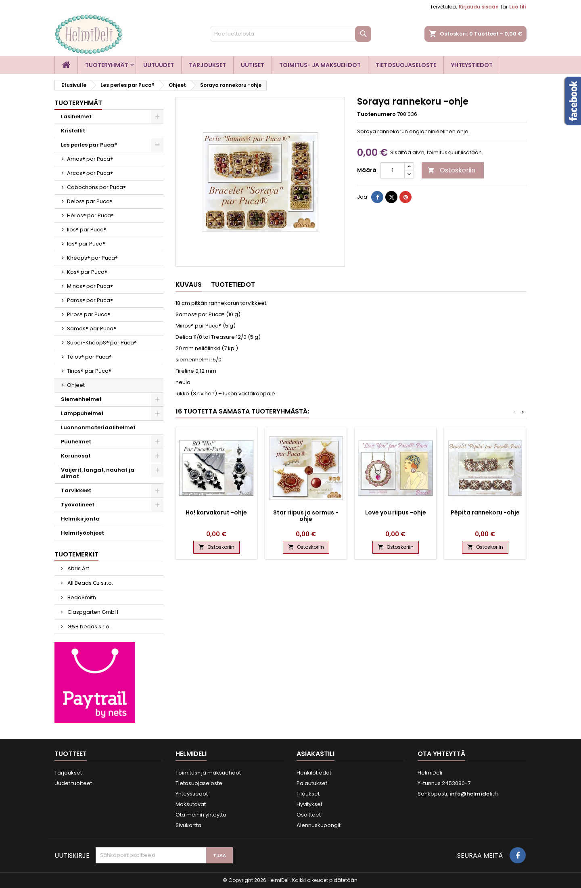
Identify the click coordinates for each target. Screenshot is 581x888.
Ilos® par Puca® (87, 229)
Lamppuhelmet (82, 413)
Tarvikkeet (76, 490)
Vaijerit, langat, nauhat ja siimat (97, 473)
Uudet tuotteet (73, 783)
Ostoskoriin (451, 170)
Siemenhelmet (81, 399)
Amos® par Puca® (90, 159)
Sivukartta (188, 825)
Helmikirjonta (80, 519)
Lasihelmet (76, 116)
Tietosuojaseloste (406, 65)
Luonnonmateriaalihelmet (98, 427)
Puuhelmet (76, 441)
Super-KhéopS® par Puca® (102, 342)
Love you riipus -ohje (395, 512)
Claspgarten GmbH (92, 612)
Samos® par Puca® (91, 328)
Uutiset (252, 65)
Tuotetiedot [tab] (233, 284)
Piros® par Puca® (89, 314)
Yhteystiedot (472, 65)
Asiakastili (315, 753)
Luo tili (517, 6)
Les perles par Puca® (89, 145)
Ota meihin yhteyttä (201, 815)
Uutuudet (158, 65)
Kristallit (73, 130)
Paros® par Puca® (90, 300)
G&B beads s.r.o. (88, 626)
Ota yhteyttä (441, 753)
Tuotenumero (376, 114)
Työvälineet (77, 504)
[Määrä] (392, 170)
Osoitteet (309, 815)
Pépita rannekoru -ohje (485, 512)
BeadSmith (81, 597)
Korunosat (76, 456)
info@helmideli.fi (473, 794)
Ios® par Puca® (86, 244)
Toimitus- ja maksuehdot (320, 65)
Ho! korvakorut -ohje (216, 512)
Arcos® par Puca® (90, 173)
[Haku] (290, 34)
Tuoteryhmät (106, 65)
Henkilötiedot (314, 773)
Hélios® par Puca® (90, 215)
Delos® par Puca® (90, 201)
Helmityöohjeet (82, 533)
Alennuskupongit (319, 825)
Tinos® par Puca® (89, 371)
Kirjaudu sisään (479, 6)
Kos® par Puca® (87, 272)
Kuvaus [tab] (189, 284)
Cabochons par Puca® (96, 187)
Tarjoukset (207, 65)
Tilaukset (308, 794)
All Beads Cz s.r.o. (89, 583)
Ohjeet (76, 385)
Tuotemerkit (76, 554)
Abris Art (77, 568)
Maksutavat (191, 804)
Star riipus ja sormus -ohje (306, 515)
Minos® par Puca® (90, 286)
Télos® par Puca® (89, 357)
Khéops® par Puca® (92, 258)
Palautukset (312, 783)
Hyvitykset (309, 804)
